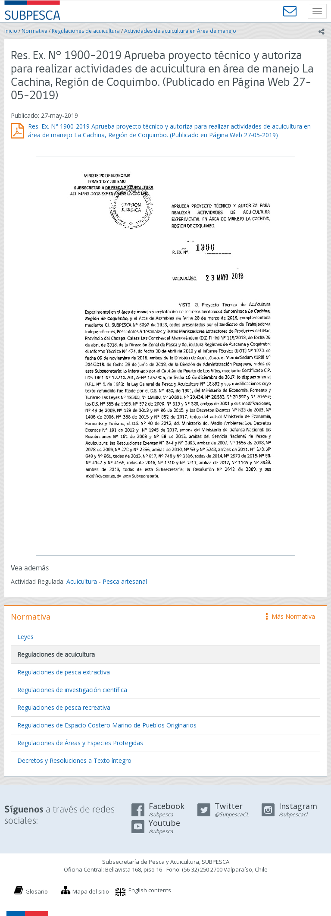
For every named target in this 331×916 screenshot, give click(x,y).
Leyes (25, 637)
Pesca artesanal (125, 581)
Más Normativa (290, 616)
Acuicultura (81, 581)
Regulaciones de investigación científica (72, 690)
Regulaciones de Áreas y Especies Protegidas (80, 743)
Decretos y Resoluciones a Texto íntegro (74, 760)
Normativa (34, 31)
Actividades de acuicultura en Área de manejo (180, 31)
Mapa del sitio (90, 891)
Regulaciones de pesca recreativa (63, 707)
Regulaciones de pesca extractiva (63, 672)
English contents (149, 890)
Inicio (10, 31)
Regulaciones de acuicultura (86, 31)
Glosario (36, 891)
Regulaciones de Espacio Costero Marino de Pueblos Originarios (107, 725)
